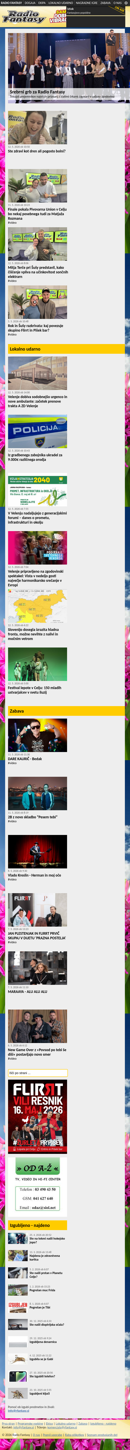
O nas (36, 1435)
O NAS (117, 3)
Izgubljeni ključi (40, 1393)
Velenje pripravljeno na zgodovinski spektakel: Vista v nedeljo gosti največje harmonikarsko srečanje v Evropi (36, 578)
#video (12, 222)
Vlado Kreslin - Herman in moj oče (34, 875)
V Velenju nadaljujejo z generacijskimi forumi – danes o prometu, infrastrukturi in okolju (37, 518)
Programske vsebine (30, 1423)
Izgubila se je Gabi (41, 1359)
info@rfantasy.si (18, 1411)
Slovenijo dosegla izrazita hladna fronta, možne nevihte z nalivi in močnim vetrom (33, 634)
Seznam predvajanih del (102, 1435)
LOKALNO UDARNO (61, 3)
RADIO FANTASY (11, 3)
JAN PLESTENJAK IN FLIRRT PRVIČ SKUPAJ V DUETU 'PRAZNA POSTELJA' (37, 935)
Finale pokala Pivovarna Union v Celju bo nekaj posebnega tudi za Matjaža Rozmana (37, 214)
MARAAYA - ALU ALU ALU (27, 991)
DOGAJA (30, 3)
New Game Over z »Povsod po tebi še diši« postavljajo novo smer (37, 1052)
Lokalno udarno (25, 349)
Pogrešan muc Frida (42, 1290)
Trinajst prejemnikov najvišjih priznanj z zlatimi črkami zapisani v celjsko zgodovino (62, 96)
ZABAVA (105, 3)
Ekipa (49, 1423)
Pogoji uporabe (52, 1435)
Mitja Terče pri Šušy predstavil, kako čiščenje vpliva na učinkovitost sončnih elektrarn (38, 272)
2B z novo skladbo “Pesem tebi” (33, 817)
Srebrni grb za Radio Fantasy (37, 92)
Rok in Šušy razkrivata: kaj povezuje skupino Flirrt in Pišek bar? (35, 328)
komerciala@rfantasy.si (62, 1427)
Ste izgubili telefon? (42, 1376)
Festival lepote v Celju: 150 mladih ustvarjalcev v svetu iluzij (34, 690)
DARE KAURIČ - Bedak (25, 759)
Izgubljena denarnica (43, 1342)
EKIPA (42, 3)
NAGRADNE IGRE (87, 3)
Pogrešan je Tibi (40, 1307)
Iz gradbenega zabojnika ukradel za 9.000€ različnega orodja (35, 457)
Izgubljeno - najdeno (30, 1225)
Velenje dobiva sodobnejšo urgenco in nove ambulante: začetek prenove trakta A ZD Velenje (37, 401)
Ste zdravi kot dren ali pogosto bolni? (37, 151)
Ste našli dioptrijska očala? (47, 1324)
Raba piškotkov (74, 1435)
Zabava (17, 711)
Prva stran (8, 1423)
